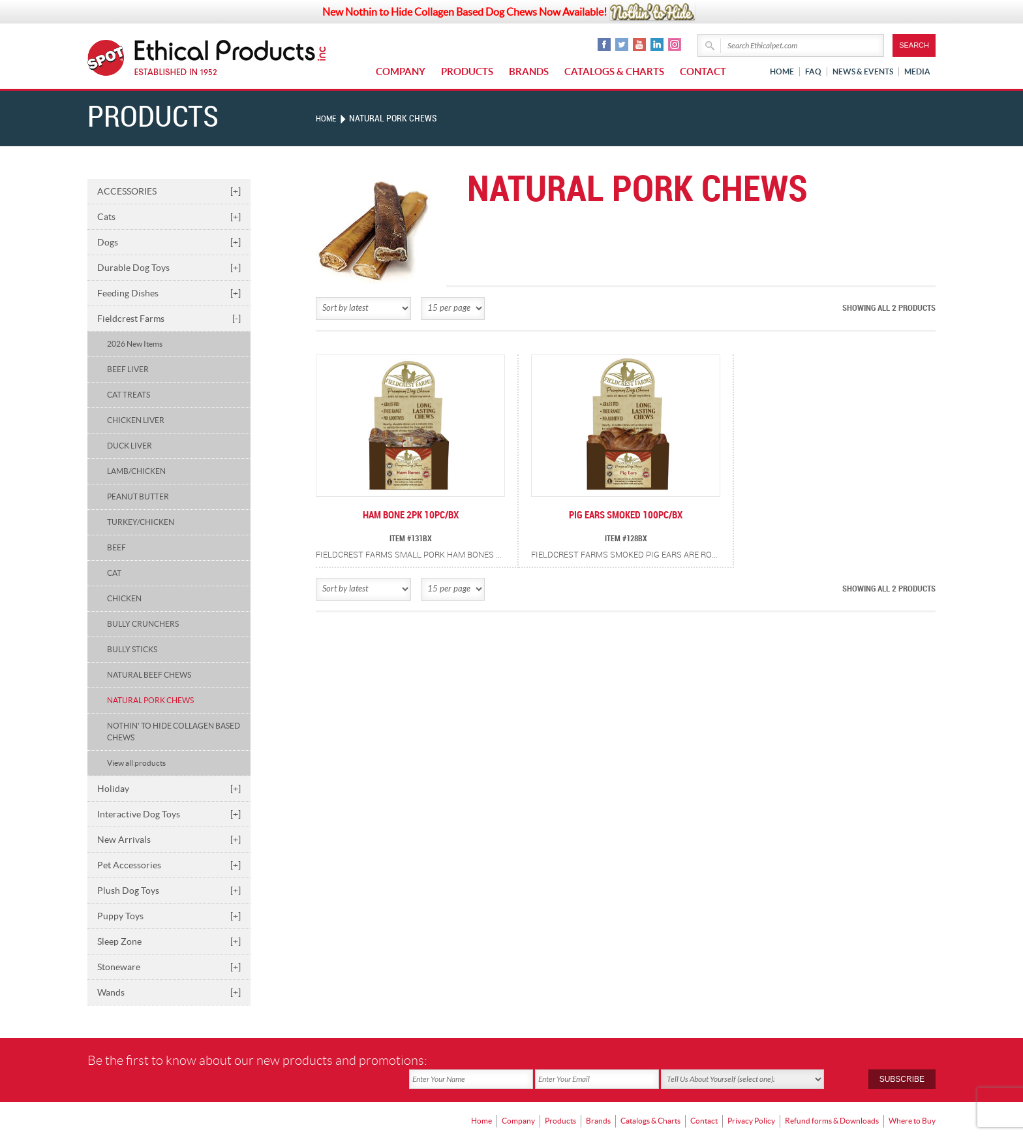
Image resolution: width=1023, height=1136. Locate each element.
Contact (703, 71)
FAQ (813, 71)
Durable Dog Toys (169, 268)
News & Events (862, 71)
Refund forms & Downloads (832, 1100)
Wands (169, 992)
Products (467, 71)
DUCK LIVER (129, 445)
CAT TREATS (128, 394)
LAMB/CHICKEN (136, 471)
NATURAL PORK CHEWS (150, 700)
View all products (136, 763)
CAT (114, 573)
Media (917, 71)
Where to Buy (912, 1100)
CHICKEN (124, 598)
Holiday (169, 789)
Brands (529, 71)
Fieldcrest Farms (169, 318)
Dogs (169, 242)
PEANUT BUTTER (138, 496)
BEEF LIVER (128, 369)
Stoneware (169, 967)
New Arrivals (169, 839)
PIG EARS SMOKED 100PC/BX (625, 515)
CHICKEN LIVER (135, 420)
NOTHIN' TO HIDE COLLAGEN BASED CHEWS (173, 731)
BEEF (116, 547)
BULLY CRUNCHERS (143, 624)
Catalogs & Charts (614, 71)
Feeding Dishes (169, 293)
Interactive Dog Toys (169, 814)
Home (782, 71)
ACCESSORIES (169, 191)
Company (400, 71)
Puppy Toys (169, 916)
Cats (169, 217)
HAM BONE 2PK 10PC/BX (410, 515)
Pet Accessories (169, 865)
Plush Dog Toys (169, 890)
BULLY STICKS (132, 649)
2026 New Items (134, 343)
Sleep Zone (169, 941)
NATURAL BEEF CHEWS (149, 675)
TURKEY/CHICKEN (140, 522)
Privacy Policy (751, 1100)
